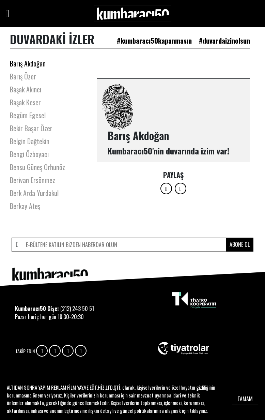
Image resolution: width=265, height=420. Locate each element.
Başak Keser (25, 102)
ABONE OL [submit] (240, 244)
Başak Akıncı (25, 89)
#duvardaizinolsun (224, 40)
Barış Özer (23, 76)
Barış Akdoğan (28, 63)
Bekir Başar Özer (31, 128)
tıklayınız (198, 410)
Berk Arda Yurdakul (34, 193)
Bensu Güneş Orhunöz (37, 167)
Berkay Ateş (25, 206)
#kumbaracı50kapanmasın (154, 40)
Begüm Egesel (28, 115)
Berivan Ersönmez (32, 180)
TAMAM (245, 399)
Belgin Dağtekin (29, 141)
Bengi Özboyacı (29, 154)
